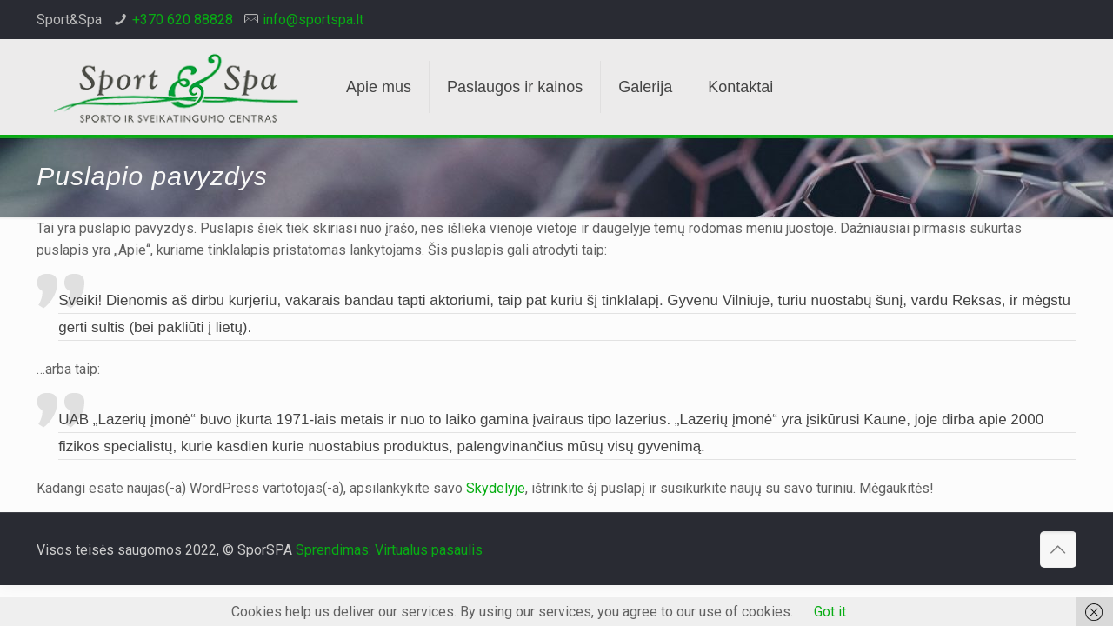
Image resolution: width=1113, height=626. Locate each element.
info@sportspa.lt (313, 19)
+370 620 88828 (182, 19)
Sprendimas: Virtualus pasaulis (389, 550)
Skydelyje (495, 488)
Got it (830, 611)
